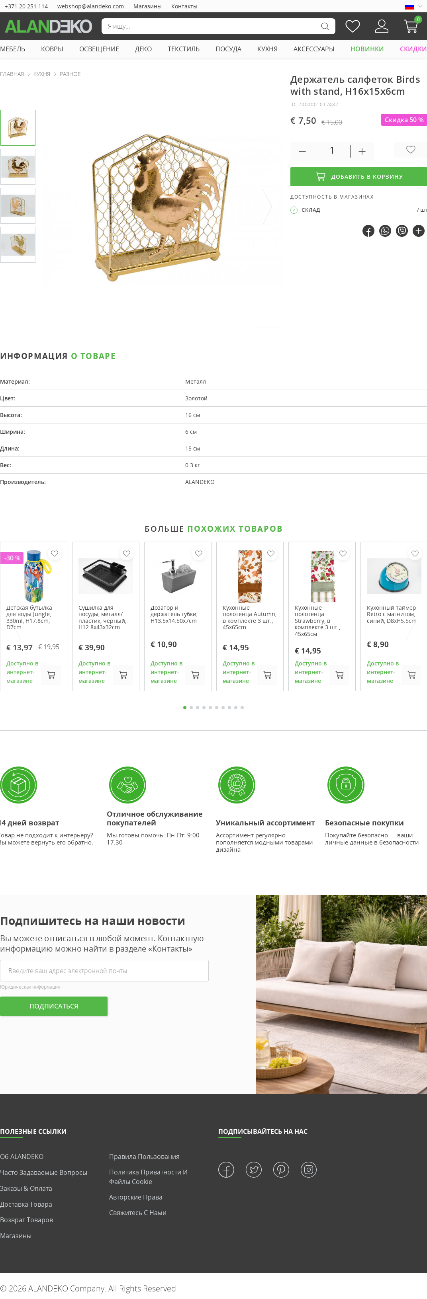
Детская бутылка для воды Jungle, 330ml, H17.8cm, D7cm (29, 617)
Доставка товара (26, 1204)
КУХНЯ (267, 49)
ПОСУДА (228, 49)
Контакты (184, 6)
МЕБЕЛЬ (12, 49)
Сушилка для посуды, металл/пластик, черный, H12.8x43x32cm (102, 617)
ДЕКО (143, 49)
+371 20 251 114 (26, 6)
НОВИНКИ (367, 49)
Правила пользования (144, 1157)
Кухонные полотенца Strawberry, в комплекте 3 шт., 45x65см (317, 621)
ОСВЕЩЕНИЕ (99, 49)
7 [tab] (223, 708)
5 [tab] (210, 708)
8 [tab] (229, 708)
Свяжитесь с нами (137, 1213)
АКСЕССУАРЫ (314, 49)
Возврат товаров (26, 1219)
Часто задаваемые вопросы (43, 1172)
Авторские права (136, 1198)
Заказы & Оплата (26, 1188)
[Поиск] (218, 26)
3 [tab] (197, 708)
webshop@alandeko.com (90, 6)
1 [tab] (184, 708)
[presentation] (268, 207)
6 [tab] (216, 708)
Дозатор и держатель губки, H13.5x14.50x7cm (174, 614)
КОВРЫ (52, 49)
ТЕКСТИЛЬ (184, 49)
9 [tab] (235, 708)
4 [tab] (204, 708)
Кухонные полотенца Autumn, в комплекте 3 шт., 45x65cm (249, 617)
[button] (413, 26)
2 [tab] (191, 708)
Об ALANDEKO (21, 1157)
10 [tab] (242, 708)
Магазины (147, 6)
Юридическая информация (30, 987)
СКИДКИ (413, 49)
